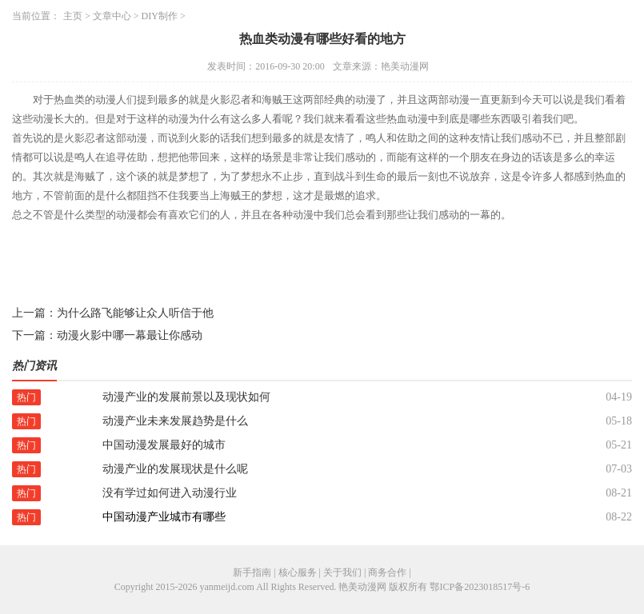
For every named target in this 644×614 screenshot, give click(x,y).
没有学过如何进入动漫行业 (169, 493)
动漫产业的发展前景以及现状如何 (186, 397)
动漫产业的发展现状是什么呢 (175, 469)
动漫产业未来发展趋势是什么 (175, 421)
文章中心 (112, 16)
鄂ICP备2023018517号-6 (480, 586)
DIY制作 (160, 16)
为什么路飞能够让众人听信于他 (135, 313)
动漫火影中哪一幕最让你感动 (129, 335)
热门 (26, 397)
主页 (72, 16)
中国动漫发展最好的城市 (164, 445)
